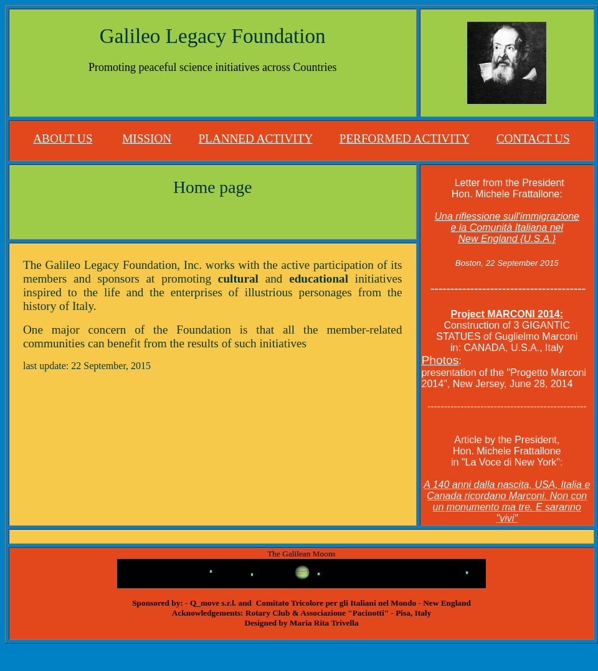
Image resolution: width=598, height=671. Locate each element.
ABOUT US (62, 138)
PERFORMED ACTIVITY (404, 138)
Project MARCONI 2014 (505, 314)
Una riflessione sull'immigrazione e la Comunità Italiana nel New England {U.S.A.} (507, 227)
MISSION (146, 138)
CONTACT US (533, 138)
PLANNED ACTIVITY (255, 138)
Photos (440, 360)
